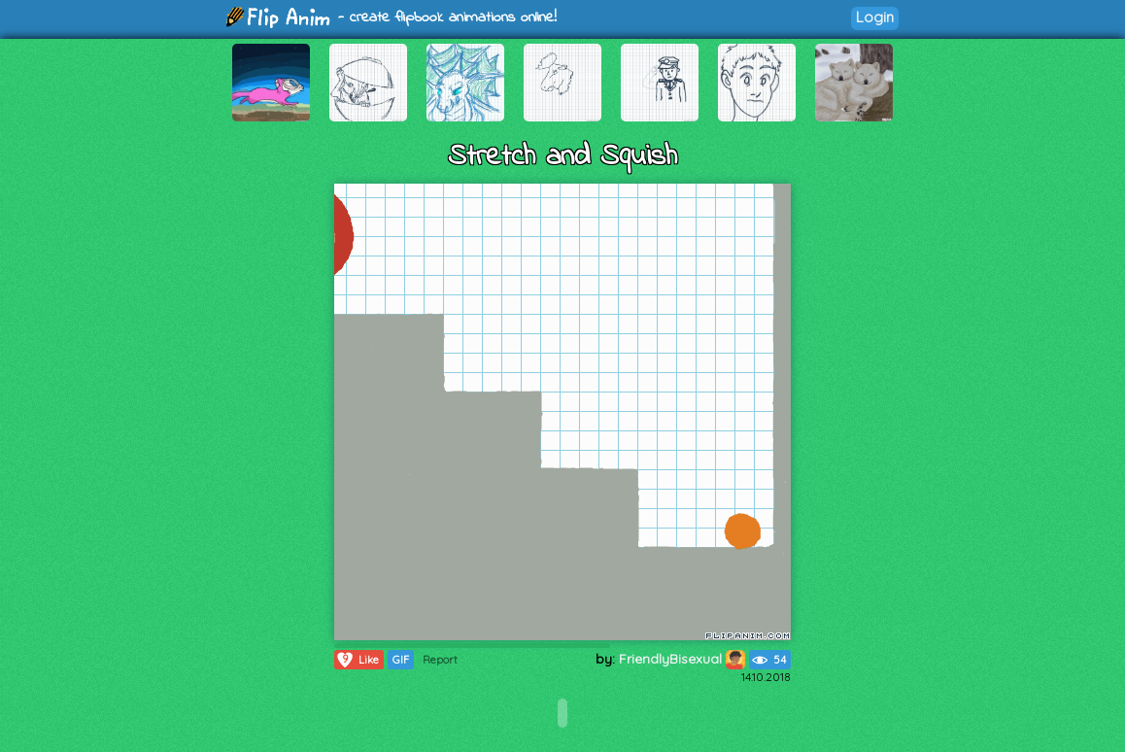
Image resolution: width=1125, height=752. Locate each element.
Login (875, 17)
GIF (400, 660)
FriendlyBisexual (682, 658)
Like (357, 659)
